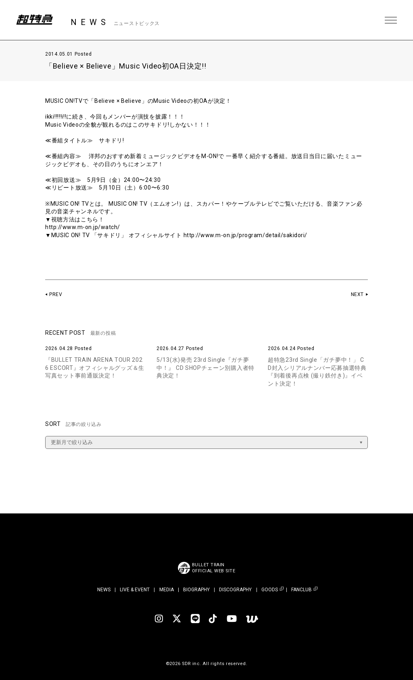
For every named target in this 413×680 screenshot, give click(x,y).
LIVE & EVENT (135, 589)
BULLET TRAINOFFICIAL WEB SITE (213, 568)
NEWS (104, 589)
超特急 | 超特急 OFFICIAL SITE (36, 20)
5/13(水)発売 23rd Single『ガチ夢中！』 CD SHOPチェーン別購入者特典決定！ (205, 368)
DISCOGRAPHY (235, 589)
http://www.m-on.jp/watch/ (83, 227)
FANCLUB (301, 590)
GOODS (269, 590)
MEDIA (166, 589)
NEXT (357, 294)
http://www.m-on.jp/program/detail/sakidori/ (247, 235)
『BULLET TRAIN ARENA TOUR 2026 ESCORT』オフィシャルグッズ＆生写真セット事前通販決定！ (94, 368)
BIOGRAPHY (196, 589)
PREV (56, 294)
